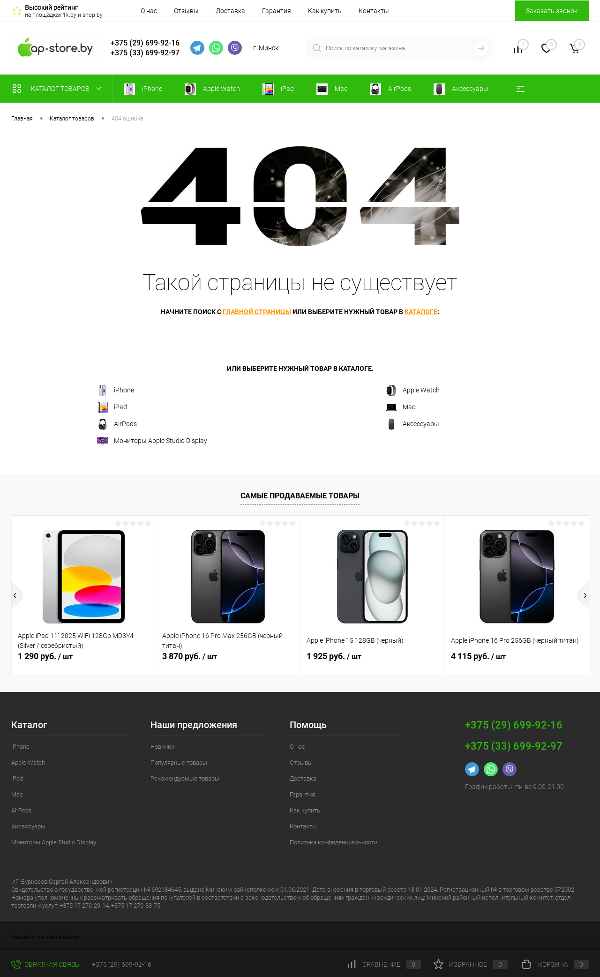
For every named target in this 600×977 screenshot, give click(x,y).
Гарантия (276, 11)
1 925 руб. (334, 656)
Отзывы (186, 11)
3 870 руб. (189, 656)
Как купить (325, 11)
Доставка (230, 11)
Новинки (162, 746)
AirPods (117, 424)
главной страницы (257, 312)
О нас (149, 11)
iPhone (115, 390)
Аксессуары (412, 424)
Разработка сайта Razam (46, 936)
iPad (112, 407)
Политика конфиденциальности (333, 842)
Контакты (374, 11)
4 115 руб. (478, 656)
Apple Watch (413, 390)
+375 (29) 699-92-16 (145, 42)
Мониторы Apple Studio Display (152, 441)
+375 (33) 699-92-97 (145, 52)
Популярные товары (178, 762)
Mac (400, 407)
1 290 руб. (45, 656)
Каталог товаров (58, 88)
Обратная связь (45, 964)
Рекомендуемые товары (184, 778)
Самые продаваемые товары (300, 495)
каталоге (421, 312)
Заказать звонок (552, 11)
